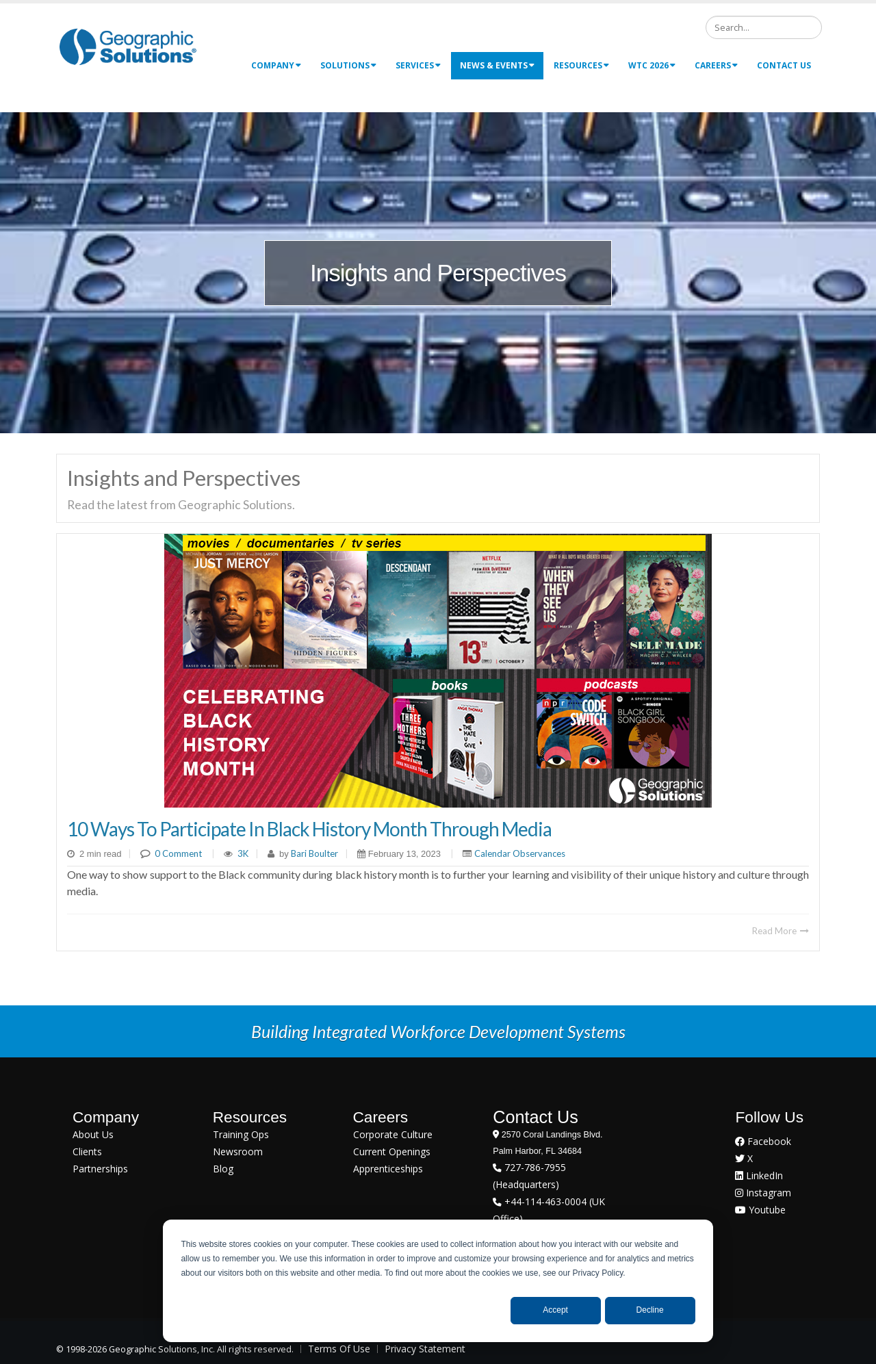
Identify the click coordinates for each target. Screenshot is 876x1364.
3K (242, 853)
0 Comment (178, 853)
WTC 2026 (651, 65)
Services (418, 65)
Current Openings (391, 1151)
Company (276, 65)
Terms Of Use (339, 1348)
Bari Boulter (313, 853)
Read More (780, 930)
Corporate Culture (393, 1134)
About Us (93, 1134)
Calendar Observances (519, 853)
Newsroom (238, 1151)
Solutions (348, 65)
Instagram (763, 1192)
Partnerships (100, 1168)
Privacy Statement (425, 1348)
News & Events (497, 65)
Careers (716, 65)
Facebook (763, 1141)
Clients (87, 1151)
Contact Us (784, 65)
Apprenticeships (388, 1168)
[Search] (764, 27)
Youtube (760, 1209)
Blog (223, 1168)
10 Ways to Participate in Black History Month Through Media (309, 828)
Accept (555, 1310)
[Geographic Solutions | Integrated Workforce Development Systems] (127, 46)
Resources (581, 65)
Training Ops (241, 1134)
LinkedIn (759, 1175)
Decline (650, 1310)
